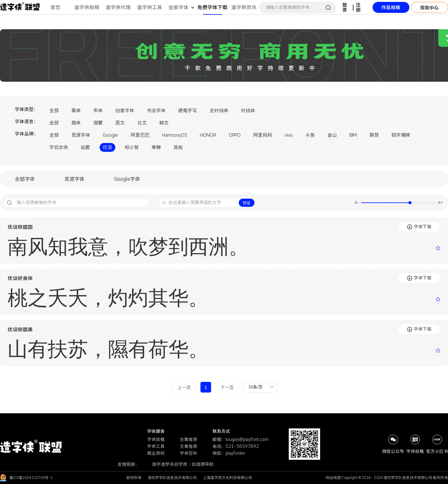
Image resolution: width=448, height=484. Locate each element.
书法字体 (156, 110)
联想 (374, 135)
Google (110, 135)
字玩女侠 (58, 147)
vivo (289, 135)
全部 (54, 110)
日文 (142, 123)
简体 (76, 123)
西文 (120, 123)
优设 (107, 147)
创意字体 (124, 110)
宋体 (98, 110)
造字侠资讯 (243, 7)
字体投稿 (156, 439)
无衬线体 (219, 110)
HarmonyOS (174, 135)
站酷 (85, 147)
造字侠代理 (118, 7)
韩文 (164, 123)
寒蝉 (156, 147)
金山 (332, 135)
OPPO (235, 135)
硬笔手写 (187, 110)
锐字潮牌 (400, 135)
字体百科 (188, 453)
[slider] (398, 202)
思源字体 (80, 135)
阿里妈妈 (262, 135)
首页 (55, 7)
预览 (246, 203)
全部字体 (25, 179)
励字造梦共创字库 (170, 464)
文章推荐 (188, 446)
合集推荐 (188, 439)
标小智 (132, 147)
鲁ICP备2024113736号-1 (30, 478)
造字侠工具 (149, 7)
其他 (178, 147)
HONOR (208, 135)
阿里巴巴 (140, 135)
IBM (353, 135)
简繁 (98, 123)
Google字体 (127, 179)
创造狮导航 (203, 464)
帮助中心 (429, 8)
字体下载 (419, 226)
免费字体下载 (212, 7)
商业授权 (156, 453)
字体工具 (156, 446)
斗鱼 (310, 135)
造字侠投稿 (86, 7)
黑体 (76, 110)
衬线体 (248, 110)
